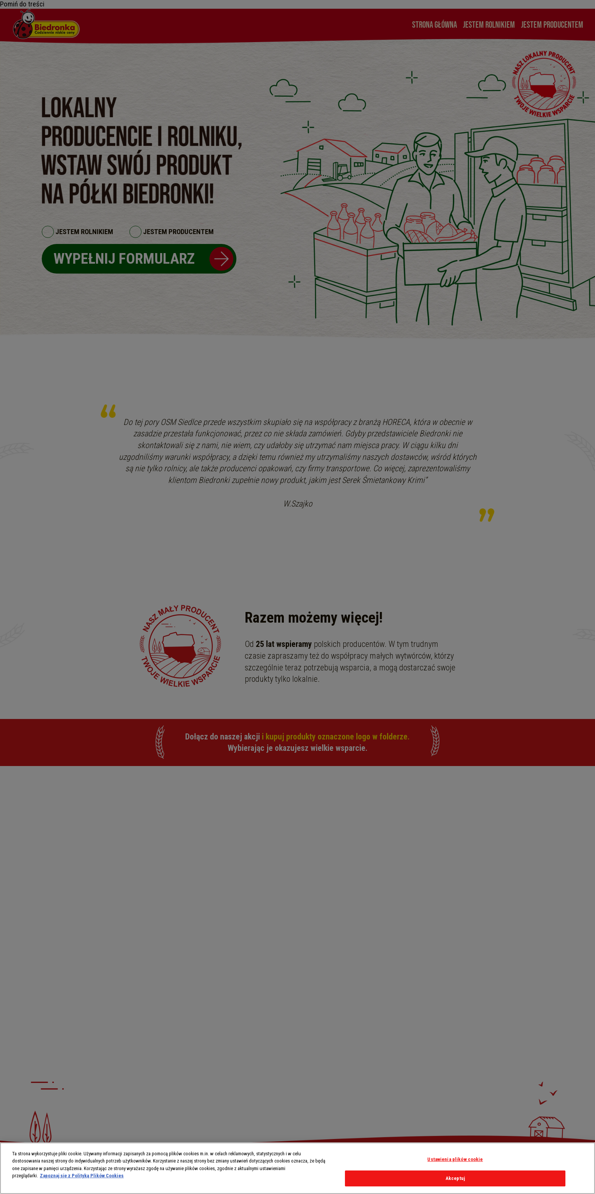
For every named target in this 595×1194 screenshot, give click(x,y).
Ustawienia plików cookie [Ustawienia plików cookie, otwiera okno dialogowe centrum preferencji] (455, 1159)
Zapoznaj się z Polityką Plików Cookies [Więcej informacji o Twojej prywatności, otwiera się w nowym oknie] (82, 1175)
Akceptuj (455, 1178)
